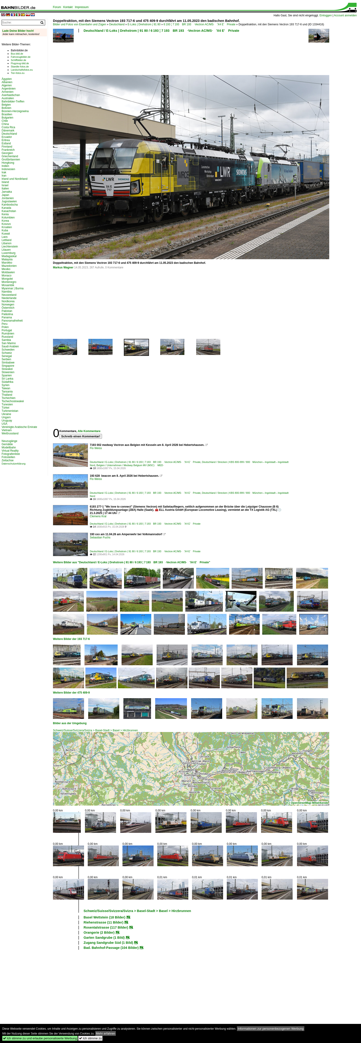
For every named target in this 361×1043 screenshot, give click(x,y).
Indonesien (8, 169)
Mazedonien (9, 265)
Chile (5, 120)
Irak (4, 172)
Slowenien (8, 372)
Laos (5, 236)
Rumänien (8, 333)
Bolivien (6, 108)
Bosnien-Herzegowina (15, 111)
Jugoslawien (9, 201)
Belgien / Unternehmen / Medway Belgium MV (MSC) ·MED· (130, 465)
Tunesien (7, 404)
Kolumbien (8, 217)
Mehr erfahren (105, 1033)
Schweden (8, 349)
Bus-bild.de (17, 53)
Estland (6, 143)
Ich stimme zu (90, 1038)
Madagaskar (9, 256)
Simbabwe (8, 362)
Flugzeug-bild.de (20, 63)
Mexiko (6, 269)
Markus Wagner (63, 267)
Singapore (8, 365)
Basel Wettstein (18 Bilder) (104, 917)
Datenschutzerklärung (14, 463)
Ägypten (7, 79)
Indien (5, 166)
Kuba (5, 230)
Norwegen (8, 304)
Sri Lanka (7, 378)
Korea (5, 220)
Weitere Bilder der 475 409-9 (71, 692)
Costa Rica (8, 127)
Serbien (6, 359)
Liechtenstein (10, 246)
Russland (7, 336)
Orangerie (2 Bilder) (99, 932)
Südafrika (7, 381)
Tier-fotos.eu (17, 73)
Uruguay (7, 420)
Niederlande (9, 298)
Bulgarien (7, 117)
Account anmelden (345, 15)
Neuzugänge (9, 441)
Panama (7, 317)
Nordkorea (8, 301)
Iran (4, 175)
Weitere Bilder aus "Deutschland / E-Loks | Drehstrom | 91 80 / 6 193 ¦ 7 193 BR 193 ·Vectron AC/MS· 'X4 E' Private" (131, 562)
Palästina (7, 314)
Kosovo (6, 224)
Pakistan (7, 311)
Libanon (7, 243)
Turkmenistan (10, 411)
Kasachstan (9, 211)
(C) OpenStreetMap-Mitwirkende (307, 803)
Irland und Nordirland (14, 178)
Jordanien (8, 198)
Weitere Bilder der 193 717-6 (71, 639)
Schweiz (7, 352)
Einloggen (326, 15)
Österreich (8, 307)
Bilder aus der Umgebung (70, 723)
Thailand (7, 394)
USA (4, 423)
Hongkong (8, 162)
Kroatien (7, 227)
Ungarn (6, 417)
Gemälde (7, 444)
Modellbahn (9, 447)
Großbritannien (11, 159)
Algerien (7, 85)
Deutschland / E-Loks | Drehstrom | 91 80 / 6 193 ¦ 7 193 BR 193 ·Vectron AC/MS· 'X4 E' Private (161, 30)
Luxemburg (8, 253)
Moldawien (8, 272)
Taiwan (6, 388)
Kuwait (6, 233)
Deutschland (117, 24)
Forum (57, 7)
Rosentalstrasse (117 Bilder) (106, 927)
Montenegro (9, 282)
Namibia (7, 291)
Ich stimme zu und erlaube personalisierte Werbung (40, 1038)
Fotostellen (8, 457)
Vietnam (7, 430)
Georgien (7, 153)
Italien (5, 188)
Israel (5, 185)
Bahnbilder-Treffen (13, 101)
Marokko (7, 262)
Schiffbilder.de (18, 60)
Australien (8, 98)
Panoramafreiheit (12, 320)
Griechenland (10, 156)
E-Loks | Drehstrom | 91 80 (144, 24)
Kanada (6, 207)
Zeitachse (8, 460)
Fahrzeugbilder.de (20, 56)
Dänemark (8, 130)
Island (5, 182)
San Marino (9, 343)
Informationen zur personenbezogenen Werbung (271, 1028)
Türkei (5, 407)
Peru (4, 323)
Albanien (7, 82)
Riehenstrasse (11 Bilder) (103, 922)
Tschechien (8, 398)
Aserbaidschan (11, 95)
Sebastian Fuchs (100, 537)
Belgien (6, 104)
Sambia (6, 340)
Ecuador (7, 137)
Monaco (7, 275)
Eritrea (6, 140)
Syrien (5, 385)
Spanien (7, 375)
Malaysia (7, 259)
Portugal (7, 330)
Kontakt (68, 7)
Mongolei (7, 278)
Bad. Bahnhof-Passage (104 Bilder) (111, 948)
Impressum (81, 7)
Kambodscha (10, 204)
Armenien (7, 91)
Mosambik (8, 285)
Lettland (7, 240)
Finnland (7, 146)
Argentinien (9, 88)
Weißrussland (10, 433)
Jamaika (7, 191)
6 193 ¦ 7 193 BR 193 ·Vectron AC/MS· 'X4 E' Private (200, 24)
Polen (5, 327)
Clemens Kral (98, 516)
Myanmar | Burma (12, 288)
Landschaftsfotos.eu (22, 69)
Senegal (7, 356)
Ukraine (6, 414)
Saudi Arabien (10, 346)
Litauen (6, 249)
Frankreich (8, 149)
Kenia (5, 214)
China (5, 124)
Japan (5, 195)
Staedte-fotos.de (20, 66)
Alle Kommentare (89, 431)
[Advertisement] (171, 55)
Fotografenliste (11, 454)
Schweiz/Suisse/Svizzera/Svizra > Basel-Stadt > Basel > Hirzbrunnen (95, 730)
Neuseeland (9, 294)
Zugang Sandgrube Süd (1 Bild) (108, 942)
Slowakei (7, 369)
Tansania (7, 391)
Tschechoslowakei (13, 401)
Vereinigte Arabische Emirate (19, 427)
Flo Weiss (96, 448)
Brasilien (7, 114)
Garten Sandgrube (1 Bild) (104, 937)
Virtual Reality (10, 450)
